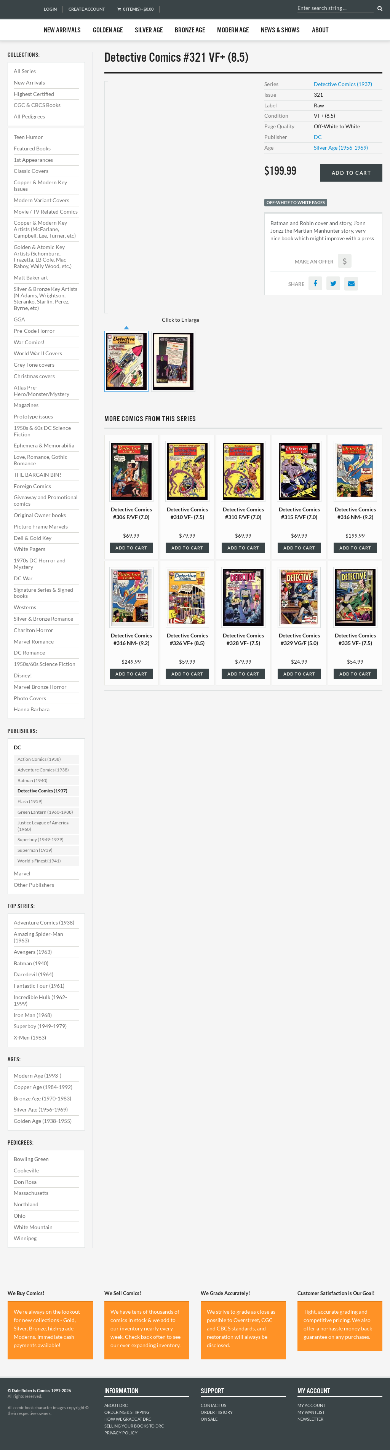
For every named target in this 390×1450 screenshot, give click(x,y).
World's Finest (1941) (39, 861)
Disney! (23, 675)
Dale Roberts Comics (22, 20)
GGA (19, 319)
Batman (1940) (33, 780)
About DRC (116, 1405)
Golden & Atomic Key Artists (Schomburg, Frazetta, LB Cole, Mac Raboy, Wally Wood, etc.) (43, 256)
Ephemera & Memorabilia (44, 445)
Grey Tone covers (34, 364)
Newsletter (310, 1418)
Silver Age (149, 30)
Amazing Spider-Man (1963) (38, 937)
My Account (311, 1405)
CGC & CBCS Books (37, 105)
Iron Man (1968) (33, 1015)
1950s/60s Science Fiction (44, 664)
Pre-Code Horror (34, 330)
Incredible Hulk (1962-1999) (40, 1000)
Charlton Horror (33, 630)
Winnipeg (25, 1238)
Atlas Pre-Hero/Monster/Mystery (41, 390)
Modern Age (233, 30)
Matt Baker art (31, 277)
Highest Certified (34, 94)
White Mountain (33, 1227)
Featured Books (32, 148)
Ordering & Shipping (126, 1412)
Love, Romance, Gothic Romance (40, 460)
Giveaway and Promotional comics (46, 500)
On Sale (209, 1418)
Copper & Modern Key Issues (40, 185)
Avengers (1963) (33, 952)
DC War (23, 578)
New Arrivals (62, 30)
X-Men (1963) (30, 1037)
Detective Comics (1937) (42, 791)
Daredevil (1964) (33, 974)
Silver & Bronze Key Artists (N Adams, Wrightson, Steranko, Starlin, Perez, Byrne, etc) (45, 298)
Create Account (87, 8)
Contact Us (213, 1405)
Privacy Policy (120, 1432)
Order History (217, 1412)
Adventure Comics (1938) (43, 770)
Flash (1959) (30, 801)
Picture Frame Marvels (41, 526)
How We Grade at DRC (128, 1418)
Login (50, 8)
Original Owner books (40, 515)
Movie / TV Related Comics (46, 211)
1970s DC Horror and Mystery (40, 563)
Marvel (22, 873)
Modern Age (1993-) (37, 1075)
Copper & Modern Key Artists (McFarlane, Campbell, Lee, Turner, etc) (45, 229)
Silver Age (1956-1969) (41, 1109)
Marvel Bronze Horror (40, 686)
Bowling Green (31, 1159)
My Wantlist (310, 1412)
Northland (26, 1204)
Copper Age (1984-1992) (43, 1087)
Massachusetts (31, 1193)
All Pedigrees (29, 116)
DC (17, 747)
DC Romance (29, 652)
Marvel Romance (34, 641)
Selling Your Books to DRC (134, 1425)
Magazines (26, 405)
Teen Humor (28, 137)
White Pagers (29, 549)
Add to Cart (351, 173)
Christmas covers (34, 376)
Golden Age (108, 30)
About (320, 30)
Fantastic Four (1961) (39, 985)
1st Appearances (33, 159)
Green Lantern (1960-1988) (45, 812)
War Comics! (29, 342)
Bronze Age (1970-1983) (42, 1098)
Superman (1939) (35, 850)
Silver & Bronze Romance (43, 618)
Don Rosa (25, 1182)
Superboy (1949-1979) (41, 839)
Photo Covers (30, 698)
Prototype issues (33, 416)
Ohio (20, 1215)
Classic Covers (31, 171)
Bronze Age (190, 30)
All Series (25, 71)
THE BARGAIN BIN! (37, 474)
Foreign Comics (32, 486)
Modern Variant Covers (41, 200)
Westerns (25, 607)
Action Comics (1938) (39, 759)
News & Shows (280, 30)
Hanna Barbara (32, 709)
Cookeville (26, 1170)
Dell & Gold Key (32, 538)
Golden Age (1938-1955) (43, 1121)
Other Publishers (34, 884)
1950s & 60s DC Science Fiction (42, 431)
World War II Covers (38, 353)
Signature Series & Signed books (43, 592)
